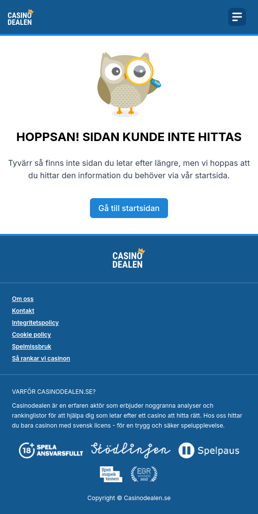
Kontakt (23, 310)
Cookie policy (31, 334)
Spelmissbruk (31, 346)
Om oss (23, 298)
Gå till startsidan (129, 208)
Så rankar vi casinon (41, 358)
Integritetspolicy (35, 322)
